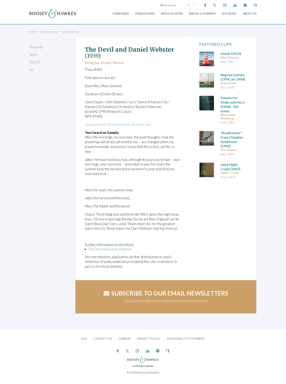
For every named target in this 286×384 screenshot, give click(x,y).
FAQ (84, 338)
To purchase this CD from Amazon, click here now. (121, 124)
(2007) (230, 166)
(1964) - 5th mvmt (232, 104)
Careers (124, 338)
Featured (36, 47)
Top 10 (34, 62)
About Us (250, 13)
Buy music (229, 13)
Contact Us (103, 338)
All (31, 70)
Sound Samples (70, 31)
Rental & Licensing (202, 13)
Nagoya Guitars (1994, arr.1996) (232, 77)
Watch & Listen (172, 13)
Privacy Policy (148, 338)
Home (32, 31)
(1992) (231, 139)
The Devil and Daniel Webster (110, 249)
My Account (168, 5)
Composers (120, 13)
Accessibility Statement (186, 338)
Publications (145, 13)
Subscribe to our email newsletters (166, 293)
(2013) (230, 54)
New (33, 54)
